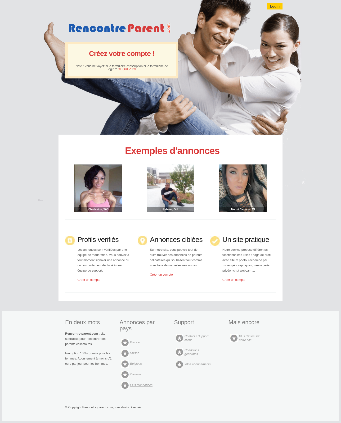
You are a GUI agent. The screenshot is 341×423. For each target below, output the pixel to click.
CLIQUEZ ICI (127, 69)
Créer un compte (233, 280)
